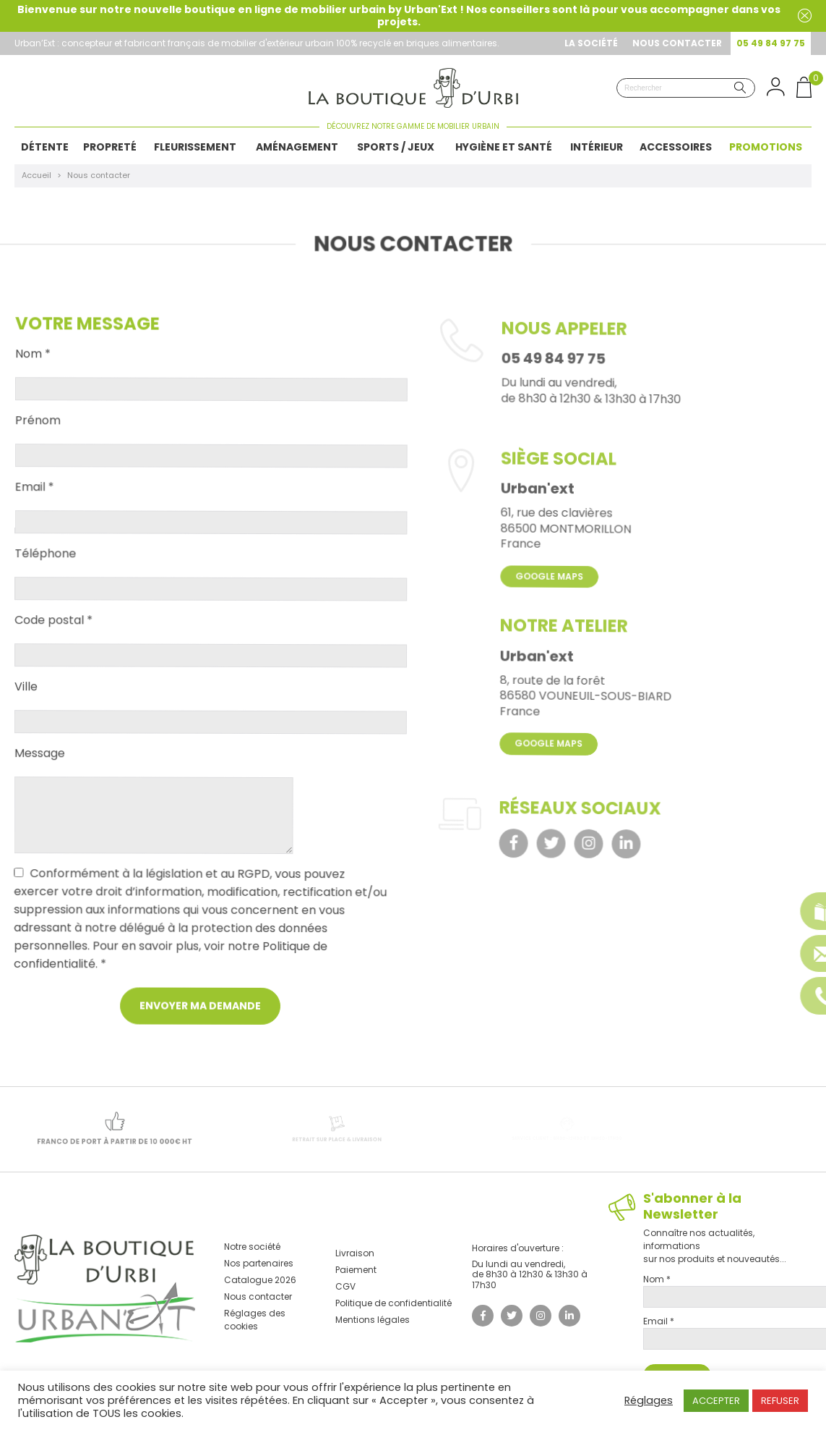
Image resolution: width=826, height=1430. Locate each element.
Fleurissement (195, 147)
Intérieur (596, 147)
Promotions (765, 147)
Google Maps (550, 602)
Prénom (39, 430)
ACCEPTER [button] (716, 1401)
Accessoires (676, 147)
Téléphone (46, 562)
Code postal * (54, 629)
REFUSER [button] (780, 1401)
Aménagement (297, 147)
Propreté (110, 147)
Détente (45, 147)
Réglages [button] (648, 1400)
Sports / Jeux (395, 147)
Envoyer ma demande (198, 1015)
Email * (35, 495)
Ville (26, 695)
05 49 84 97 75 (770, 43)
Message (39, 762)
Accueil (36, 175)
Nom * (35, 363)
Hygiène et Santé (503, 147)
